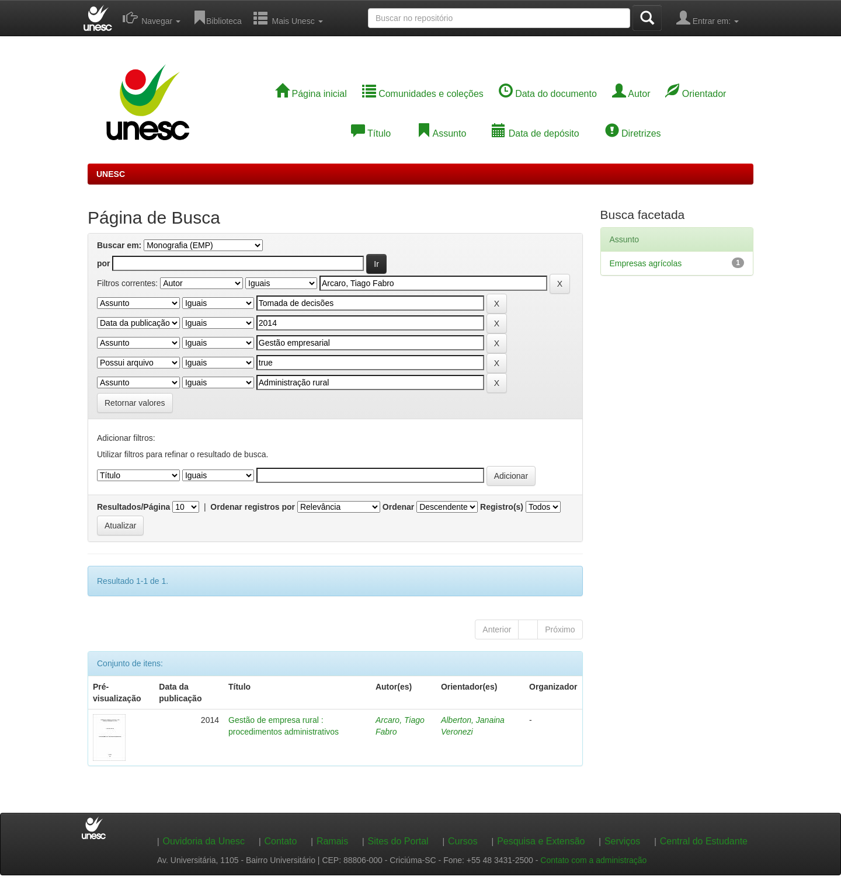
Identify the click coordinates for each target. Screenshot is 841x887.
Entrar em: (707, 17)
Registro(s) (501, 507)
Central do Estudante (704, 841)
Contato (280, 841)
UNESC (110, 174)
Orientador (695, 94)
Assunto (441, 133)
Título (371, 133)
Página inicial (311, 94)
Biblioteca (217, 17)
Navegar (151, 17)
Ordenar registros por (252, 507)
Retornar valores (135, 403)
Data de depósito (535, 133)
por (103, 263)
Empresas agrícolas (646, 263)
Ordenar (398, 507)
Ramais (332, 841)
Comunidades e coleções (423, 94)
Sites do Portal (398, 841)
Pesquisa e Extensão (541, 841)
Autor (631, 94)
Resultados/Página (133, 507)
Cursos (463, 841)
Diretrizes (633, 133)
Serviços (622, 841)
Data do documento (548, 94)
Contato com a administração (593, 860)
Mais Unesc (288, 17)
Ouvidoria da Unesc (203, 841)
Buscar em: (119, 245)
